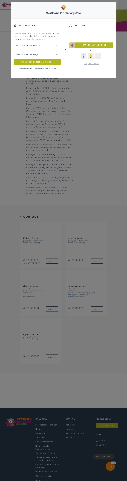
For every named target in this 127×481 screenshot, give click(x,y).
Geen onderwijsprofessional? (45, 68)
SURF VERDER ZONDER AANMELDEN (37, 62)
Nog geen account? (91, 64)
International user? (25, 68)
